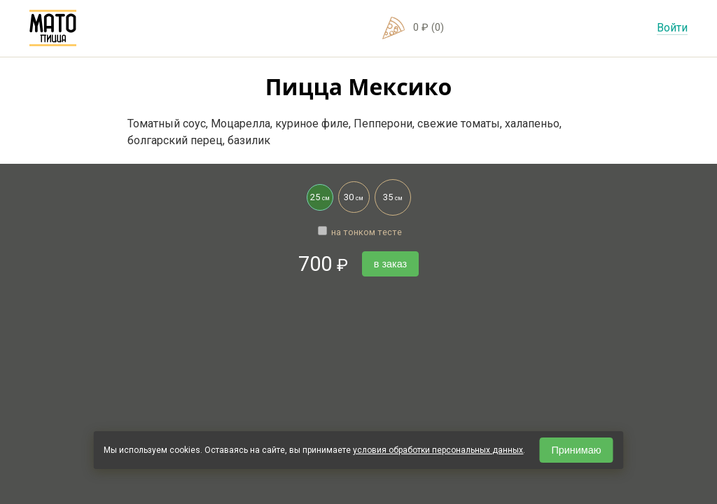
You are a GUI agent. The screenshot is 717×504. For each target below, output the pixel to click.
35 (389, 191)
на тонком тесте (360, 232)
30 (351, 192)
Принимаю (576, 450)
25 (318, 193)
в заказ (390, 264)
